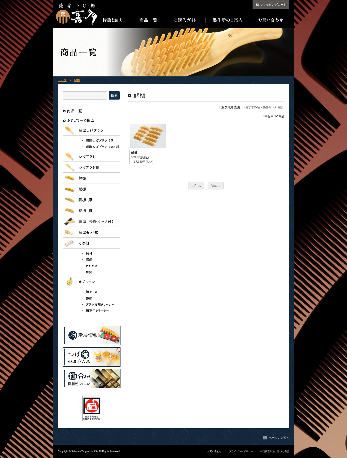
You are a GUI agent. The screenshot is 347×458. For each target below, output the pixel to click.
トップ (62, 80)
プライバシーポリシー (241, 451)
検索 (114, 95)
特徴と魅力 (114, 20)
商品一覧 (148, 20)
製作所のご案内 (228, 20)
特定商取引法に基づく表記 (274, 451)
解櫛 (77, 80)
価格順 (267, 107)
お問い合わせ (269, 20)
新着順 (278, 107)
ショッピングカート (273, 4)
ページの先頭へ (279, 437)
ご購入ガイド (186, 20)
